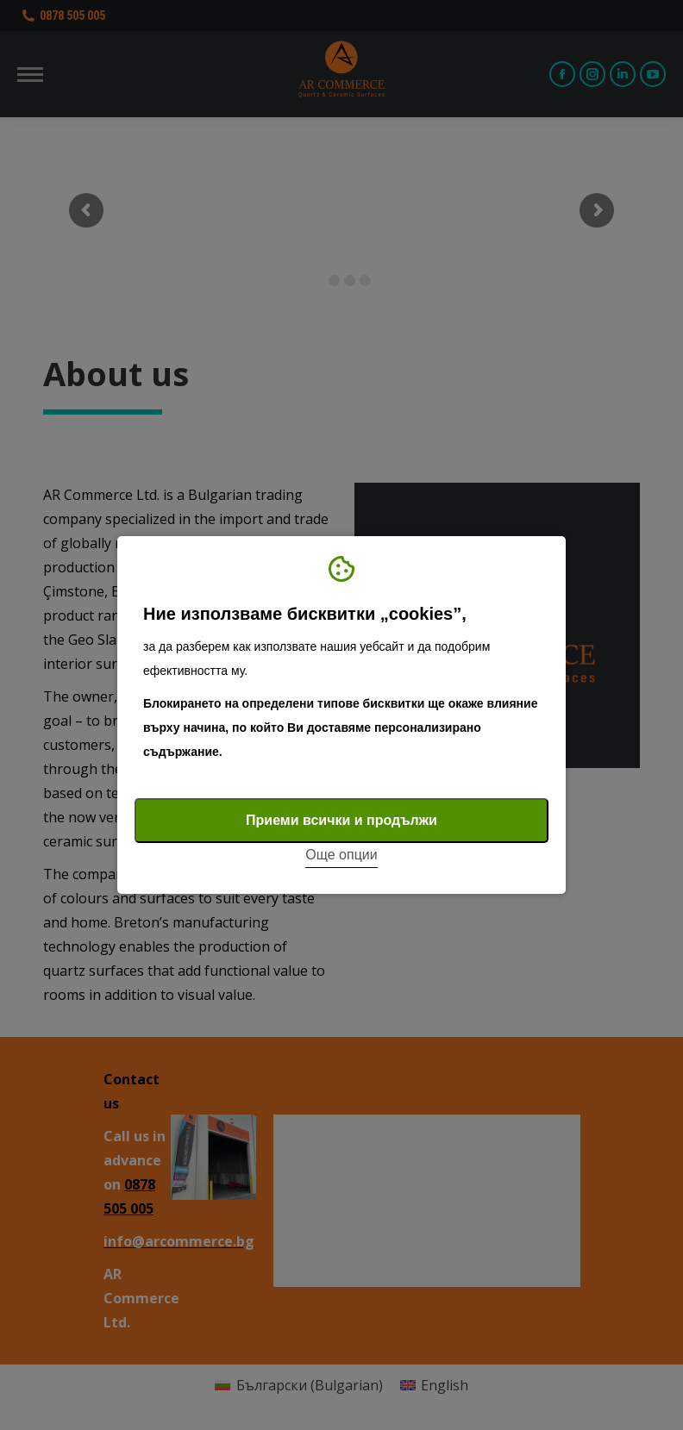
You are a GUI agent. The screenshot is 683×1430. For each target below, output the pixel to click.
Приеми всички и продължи (341, 820)
